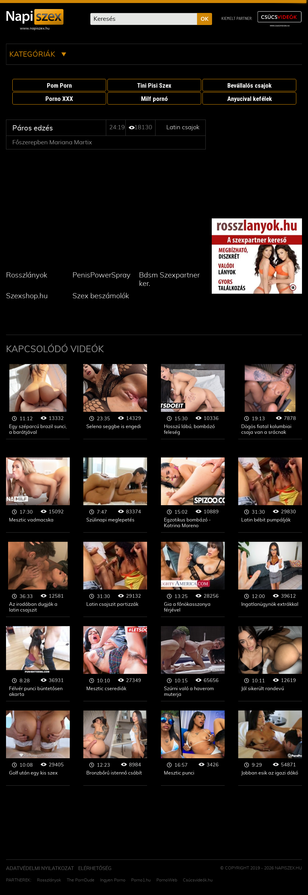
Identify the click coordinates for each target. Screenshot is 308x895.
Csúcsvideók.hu (198, 880)
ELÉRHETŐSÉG (95, 868)
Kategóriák (37, 54)
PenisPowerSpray (101, 275)
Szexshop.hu (27, 296)
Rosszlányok (26, 275)
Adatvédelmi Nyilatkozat (40, 868)
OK (204, 19)
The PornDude (80, 880)
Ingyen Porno (112, 880)
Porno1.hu (141, 880)
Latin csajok (182, 127)
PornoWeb (166, 880)
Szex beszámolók (100, 296)
